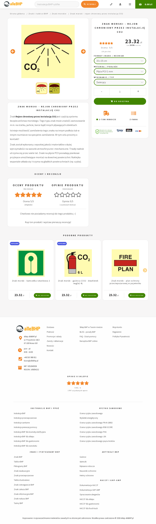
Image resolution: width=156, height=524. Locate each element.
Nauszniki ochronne (88, 471)
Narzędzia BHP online (88, 341)
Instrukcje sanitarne (22, 422)
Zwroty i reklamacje (55, 341)
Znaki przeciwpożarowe (24, 475)
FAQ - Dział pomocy (88, 336)
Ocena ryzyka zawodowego (91, 413)
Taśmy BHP (18, 503)
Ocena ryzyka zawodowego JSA (93, 436)
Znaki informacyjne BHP (24, 494)
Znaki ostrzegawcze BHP (24, 485)
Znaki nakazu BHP (21, 498)
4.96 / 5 (78, 388)
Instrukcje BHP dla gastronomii (26, 441)
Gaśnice (83, 457)
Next (144, 269)
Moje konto (117, 327)
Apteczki (83, 461)
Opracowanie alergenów (90, 494)
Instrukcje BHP (19, 413)
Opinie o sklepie (77, 376)
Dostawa (50, 327)
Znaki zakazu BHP (21, 489)
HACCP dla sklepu (87, 499)
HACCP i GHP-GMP (110, 480)
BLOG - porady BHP (88, 332)
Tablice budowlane (21, 480)
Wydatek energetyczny (89, 418)
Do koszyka (120, 101)
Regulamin (117, 332)
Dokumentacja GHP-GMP (90, 490)
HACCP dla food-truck (89, 508)
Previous (11, 269)
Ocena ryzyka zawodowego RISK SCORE (96, 427)
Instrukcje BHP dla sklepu (24, 436)
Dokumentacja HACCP (89, 485)
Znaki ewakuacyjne (22, 471)
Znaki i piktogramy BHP (45, 452)
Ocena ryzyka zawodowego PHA (93, 432)
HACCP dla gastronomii (89, 504)
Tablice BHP (18, 461)
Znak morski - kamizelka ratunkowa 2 (31, 281)
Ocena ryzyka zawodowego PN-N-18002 (96, 422)
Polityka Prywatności (121, 336)
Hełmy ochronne (87, 475)
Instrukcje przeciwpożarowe (25, 418)
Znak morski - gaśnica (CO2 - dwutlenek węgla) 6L (78, 282)
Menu (130, 4)
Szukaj (90, 4)
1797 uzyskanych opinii (78, 391)
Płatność (50, 332)
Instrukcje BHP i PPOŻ (44, 408)
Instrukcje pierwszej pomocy (25, 427)
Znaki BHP (18, 457)
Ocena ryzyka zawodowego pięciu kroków (97, 441)
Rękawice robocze (87, 466)
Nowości (50, 346)
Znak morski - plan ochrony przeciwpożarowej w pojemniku (125, 282)
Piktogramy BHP (20, 466)
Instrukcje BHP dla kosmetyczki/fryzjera (30, 432)
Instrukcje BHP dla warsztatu (25, 446)
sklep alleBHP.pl (127, 518)
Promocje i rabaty (54, 336)
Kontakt (50, 350)
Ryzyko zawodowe (110, 408)
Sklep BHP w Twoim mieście (91, 327)
